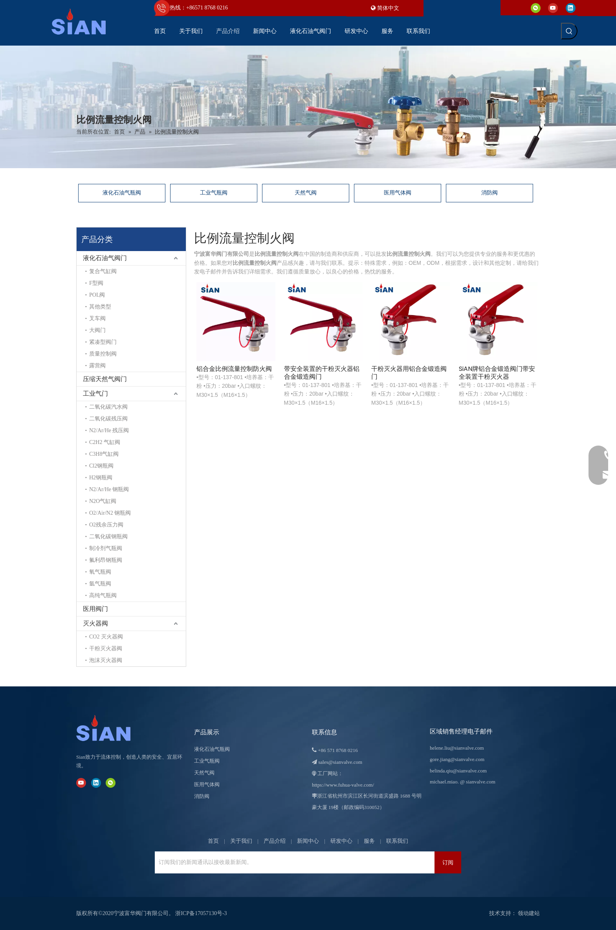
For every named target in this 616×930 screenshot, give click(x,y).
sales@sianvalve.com (340, 762)
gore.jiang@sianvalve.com (457, 759)
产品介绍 (275, 841)
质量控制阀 (103, 354)
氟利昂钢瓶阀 (105, 560)
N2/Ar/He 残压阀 (109, 430)
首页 (213, 841)
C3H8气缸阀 (104, 454)
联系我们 (397, 841)
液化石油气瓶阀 (122, 193)
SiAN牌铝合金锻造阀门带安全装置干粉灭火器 (497, 373)
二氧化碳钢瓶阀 (108, 536)
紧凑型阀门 (103, 342)
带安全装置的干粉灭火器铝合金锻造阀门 (321, 373)
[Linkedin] (571, 7)
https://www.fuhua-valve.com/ (343, 785)
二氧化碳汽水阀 (108, 407)
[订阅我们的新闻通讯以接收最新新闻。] (188, 862)
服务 (369, 841)
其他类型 (100, 307)
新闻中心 (308, 841)
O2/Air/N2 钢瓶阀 (110, 513)
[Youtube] (553, 7)
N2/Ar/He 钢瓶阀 (109, 489)
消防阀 (489, 193)
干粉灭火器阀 (105, 648)
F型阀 (96, 283)
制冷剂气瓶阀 (105, 548)
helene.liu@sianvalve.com (457, 748)
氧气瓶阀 (100, 572)
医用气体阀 (397, 193)
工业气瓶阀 (213, 193)
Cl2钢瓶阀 (101, 466)
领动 (523, 913)
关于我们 (241, 841)
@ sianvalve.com (477, 782)
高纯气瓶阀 (103, 595)
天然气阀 (306, 193)
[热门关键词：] (569, 31)
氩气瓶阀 (100, 584)
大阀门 (97, 330)
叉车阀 (97, 318)
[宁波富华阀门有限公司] (111, 728)
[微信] (536, 7)
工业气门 (95, 393)
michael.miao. (444, 782)
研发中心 (341, 841)
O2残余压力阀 (106, 525)
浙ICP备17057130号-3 (201, 913)
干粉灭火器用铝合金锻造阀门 (409, 373)
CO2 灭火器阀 (106, 637)
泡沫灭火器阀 (105, 660)
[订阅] (447, 862)
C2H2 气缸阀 (104, 442)
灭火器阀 (95, 623)
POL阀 (97, 295)
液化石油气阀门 (105, 258)
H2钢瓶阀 (100, 478)
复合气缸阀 (103, 271)
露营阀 (97, 366)
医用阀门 (95, 608)
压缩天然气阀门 (105, 379)
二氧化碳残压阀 (108, 419)
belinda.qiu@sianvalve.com (458, 771)
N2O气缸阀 (102, 501)
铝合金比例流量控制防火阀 (234, 369)
